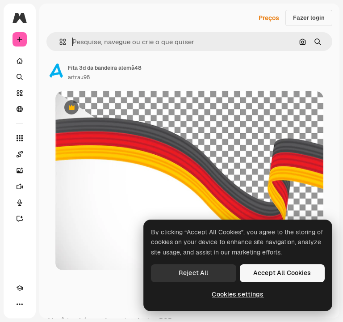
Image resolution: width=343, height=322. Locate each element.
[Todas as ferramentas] (20, 138)
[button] (59, 41)
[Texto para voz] (20, 202)
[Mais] (20, 304)
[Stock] (20, 93)
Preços (269, 18)
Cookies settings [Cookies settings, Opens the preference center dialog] (238, 294)
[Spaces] (20, 154)
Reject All (193, 273)
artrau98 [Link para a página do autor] (79, 77)
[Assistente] (20, 219)
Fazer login (309, 17)
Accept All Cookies (282, 273)
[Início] (20, 61)
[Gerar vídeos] (20, 186)
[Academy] (20, 288)
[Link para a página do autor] (56, 72)
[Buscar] (20, 77)
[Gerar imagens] (20, 170)
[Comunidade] (20, 109)
